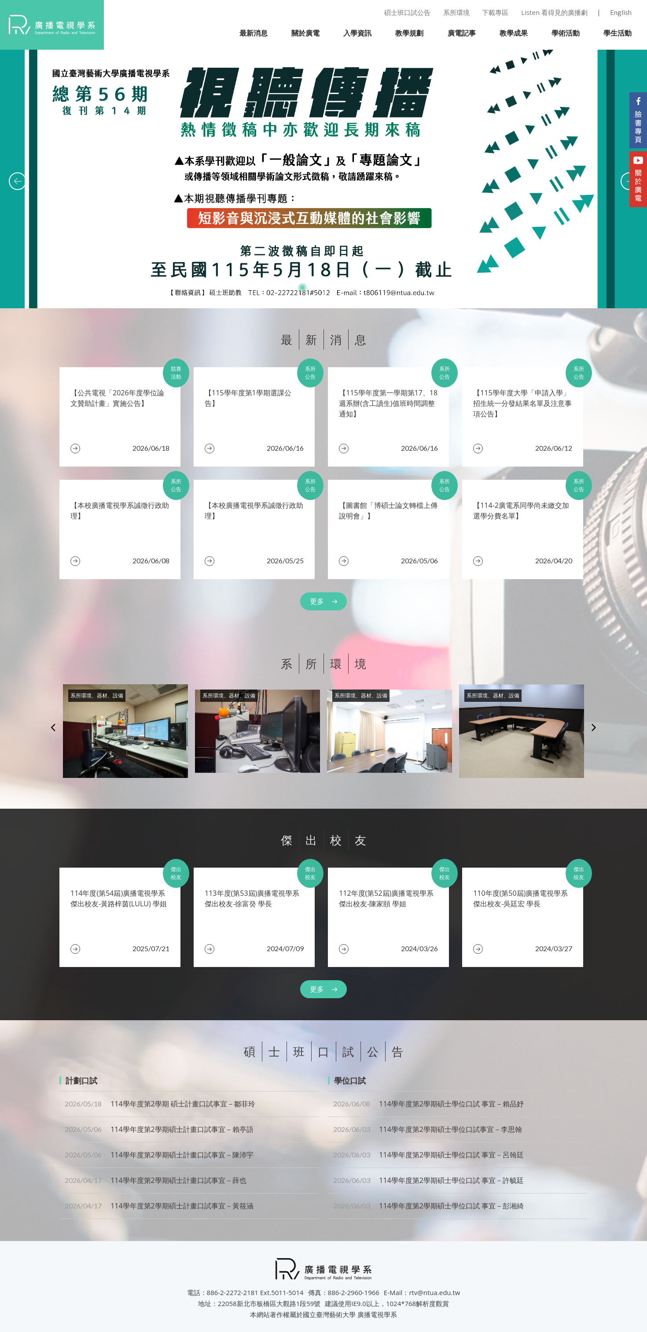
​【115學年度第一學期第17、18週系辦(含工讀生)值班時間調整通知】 (388, 403)
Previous (53, 727)
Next (594, 727)
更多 (317, 601)
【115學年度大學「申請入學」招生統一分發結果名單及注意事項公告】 (522, 403)
